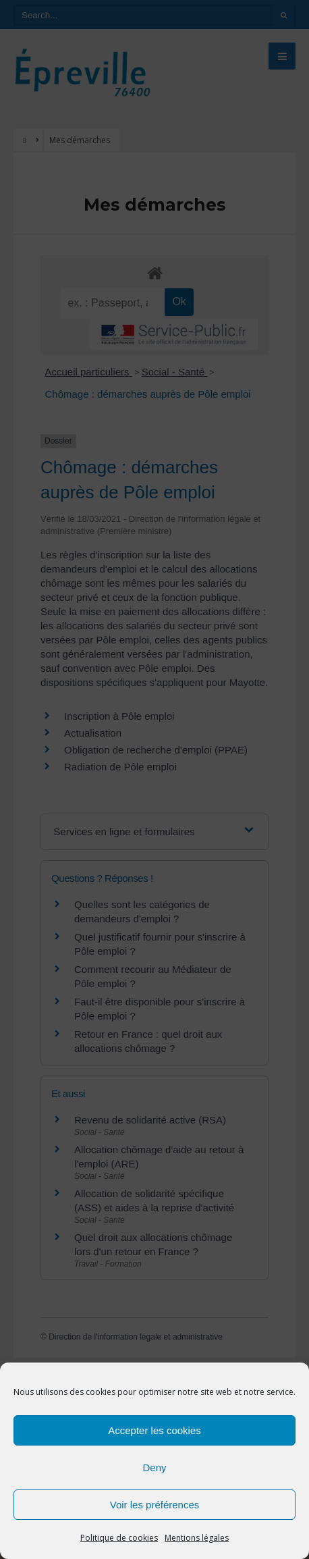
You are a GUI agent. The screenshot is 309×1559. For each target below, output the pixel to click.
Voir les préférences (155, 1504)
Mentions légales (197, 1537)
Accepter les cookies (154, 1430)
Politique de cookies (119, 1537)
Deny (154, 1467)
